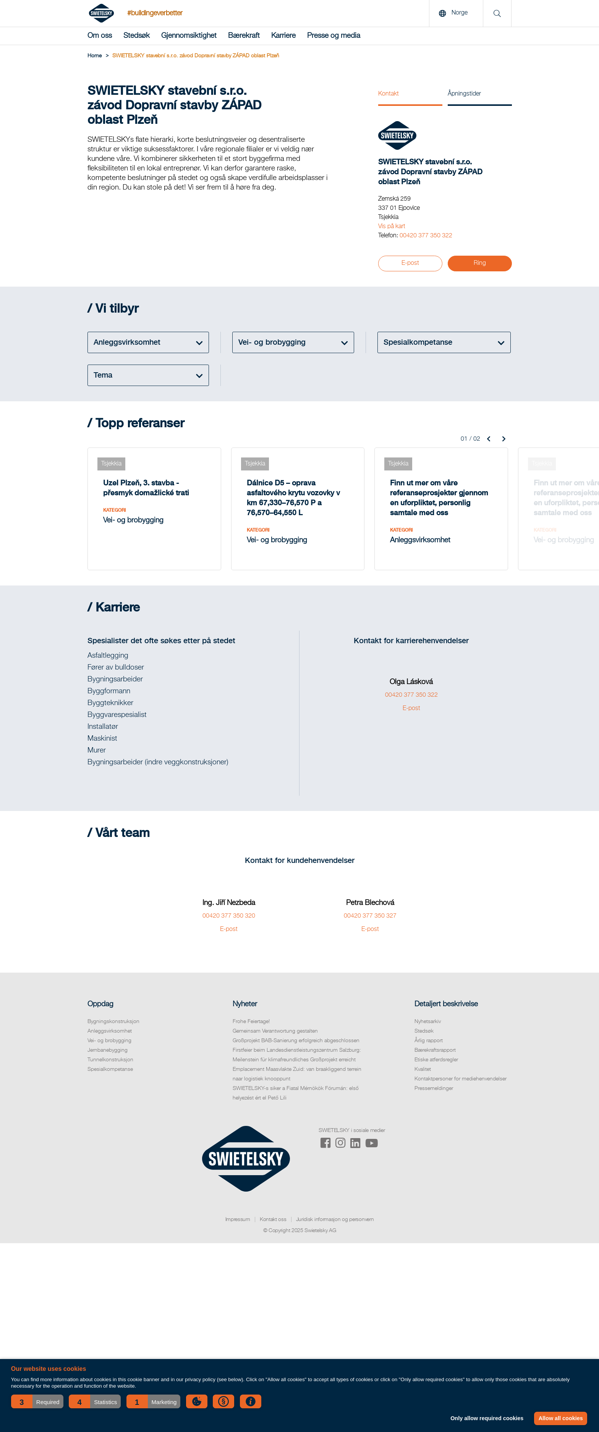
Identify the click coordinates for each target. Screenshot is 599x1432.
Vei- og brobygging (109, 1040)
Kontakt (388, 94)
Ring (480, 263)
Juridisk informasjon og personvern (335, 1219)
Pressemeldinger (433, 1088)
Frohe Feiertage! (251, 1021)
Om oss (99, 35)
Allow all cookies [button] (561, 1418)
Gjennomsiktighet (189, 35)
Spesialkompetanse (110, 1069)
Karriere (283, 35)
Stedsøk (136, 35)
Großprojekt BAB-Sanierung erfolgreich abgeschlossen (296, 1040)
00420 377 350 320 (228, 916)
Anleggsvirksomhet (109, 1031)
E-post (410, 263)
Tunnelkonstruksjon (110, 1059)
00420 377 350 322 (426, 236)
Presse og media (333, 35)
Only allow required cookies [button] (486, 1418)
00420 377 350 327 (370, 916)
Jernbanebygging (107, 1050)
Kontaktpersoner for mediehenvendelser (460, 1079)
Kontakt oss (273, 1219)
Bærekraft (244, 35)
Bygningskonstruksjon (113, 1021)
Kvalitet (422, 1069)
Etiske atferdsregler (436, 1059)
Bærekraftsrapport (435, 1050)
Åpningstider (464, 94)
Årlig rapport (428, 1040)
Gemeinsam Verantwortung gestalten (275, 1031)
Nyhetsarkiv (427, 1021)
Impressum (237, 1219)
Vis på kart (391, 227)
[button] (37, 1401)
